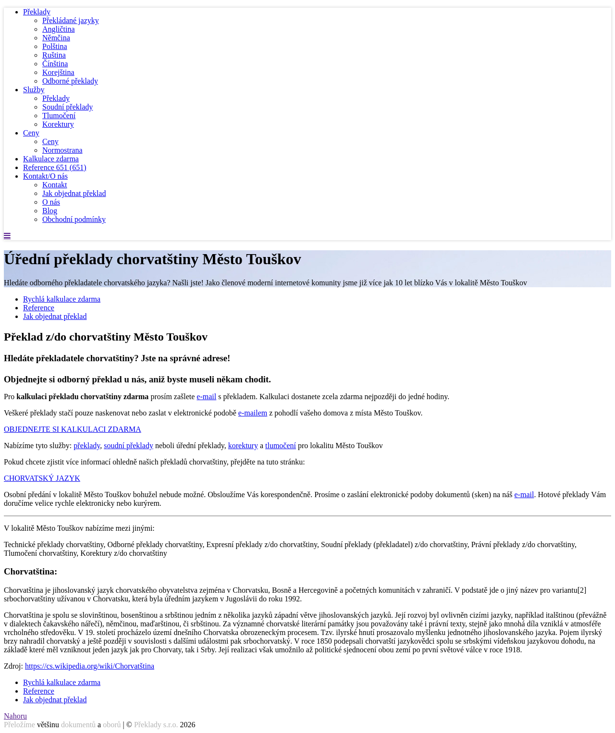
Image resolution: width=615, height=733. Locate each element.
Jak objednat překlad (74, 193)
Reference (54, 167)
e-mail (206, 396)
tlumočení (280, 445)
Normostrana (62, 150)
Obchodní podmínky (74, 219)
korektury (243, 445)
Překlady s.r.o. (156, 725)
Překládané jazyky (70, 20)
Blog (49, 211)
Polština (54, 46)
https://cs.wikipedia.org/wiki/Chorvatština (89, 666)
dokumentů (78, 725)
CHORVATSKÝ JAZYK (42, 478)
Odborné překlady (70, 81)
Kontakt (54, 185)
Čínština (55, 64)
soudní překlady (128, 445)
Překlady (36, 12)
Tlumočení (58, 115)
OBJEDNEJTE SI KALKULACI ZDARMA (72, 429)
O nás (51, 202)
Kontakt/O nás (45, 176)
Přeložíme (19, 725)
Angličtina (58, 29)
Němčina (56, 38)
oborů (112, 725)
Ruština (54, 55)
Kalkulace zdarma (51, 159)
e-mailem (252, 413)
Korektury (58, 124)
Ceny (31, 133)
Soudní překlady (67, 107)
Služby (33, 90)
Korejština (58, 72)
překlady (87, 445)
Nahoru (15, 716)
